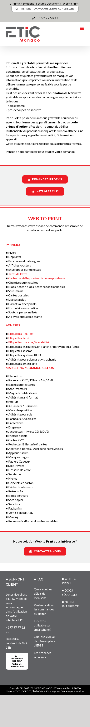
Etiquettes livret (18, 338)
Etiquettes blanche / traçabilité (28, 342)
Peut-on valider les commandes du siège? (44, 609)
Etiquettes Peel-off (20, 333)
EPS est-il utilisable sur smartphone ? (43, 625)
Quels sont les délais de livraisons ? (43, 593)
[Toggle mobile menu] (82, 28)
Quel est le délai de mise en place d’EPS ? (44, 641)
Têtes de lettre (17, 274)
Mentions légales (50, 691)
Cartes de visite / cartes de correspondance (36, 278)
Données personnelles (72, 691)
